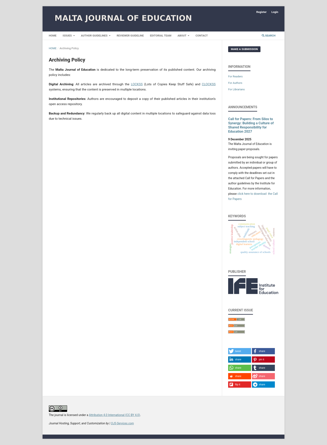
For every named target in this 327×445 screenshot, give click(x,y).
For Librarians (236, 89)
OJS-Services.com (122, 423)
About (182, 35)
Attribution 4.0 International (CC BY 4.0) (114, 415)
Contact (202, 35)
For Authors (235, 82)
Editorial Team (160, 35)
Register (261, 12)
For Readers (235, 76)
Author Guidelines (94, 35)
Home (53, 35)
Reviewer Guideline (130, 35)
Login (274, 12)
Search (268, 35)
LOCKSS (137, 84)
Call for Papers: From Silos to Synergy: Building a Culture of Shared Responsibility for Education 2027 (251, 125)
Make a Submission (244, 49)
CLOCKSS (209, 84)
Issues (67, 35)
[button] (239, 351)
